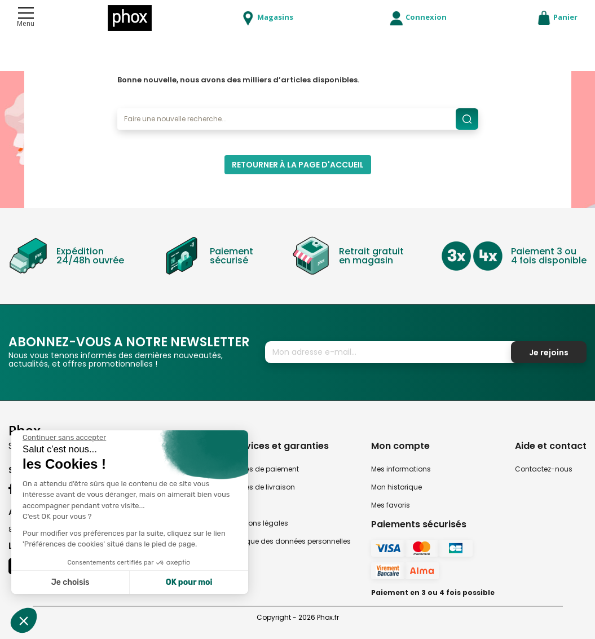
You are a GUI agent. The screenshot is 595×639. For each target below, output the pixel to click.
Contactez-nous (543, 469)
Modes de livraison (262, 487)
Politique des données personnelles (290, 541)
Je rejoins (548, 352)
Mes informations (401, 469)
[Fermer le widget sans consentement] (64, 437)
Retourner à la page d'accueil (298, 164)
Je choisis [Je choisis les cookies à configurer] (70, 582)
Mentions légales (259, 523)
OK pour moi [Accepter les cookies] (189, 582)
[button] (23, 620)
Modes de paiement (264, 469)
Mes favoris (390, 505)
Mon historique (396, 487)
